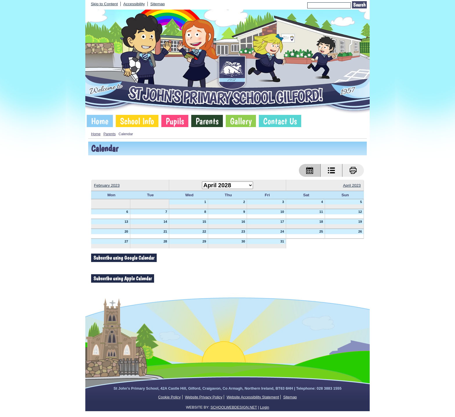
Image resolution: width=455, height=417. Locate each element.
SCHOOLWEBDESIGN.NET (233, 407)
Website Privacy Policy (203, 397)
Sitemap (157, 4)
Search (359, 5)
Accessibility (134, 4)
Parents (207, 121)
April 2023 (352, 185)
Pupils (175, 121)
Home (100, 121)
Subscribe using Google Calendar (123, 258)
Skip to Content (104, 4)
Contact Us (280, 121)
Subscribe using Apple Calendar (122, 278)
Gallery (241, 121)
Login (264, 407)
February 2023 (107, 185)
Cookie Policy (169, 397)
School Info (137, 121)
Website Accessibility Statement (253, 397)
